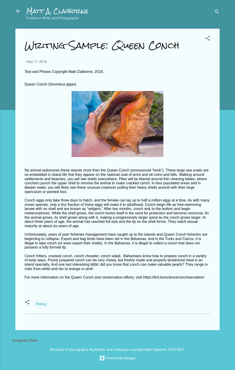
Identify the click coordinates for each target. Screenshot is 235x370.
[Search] (217, 12)
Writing (41, 304)
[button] (207, 39)
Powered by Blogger (117, 358)
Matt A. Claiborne (57, 11)
